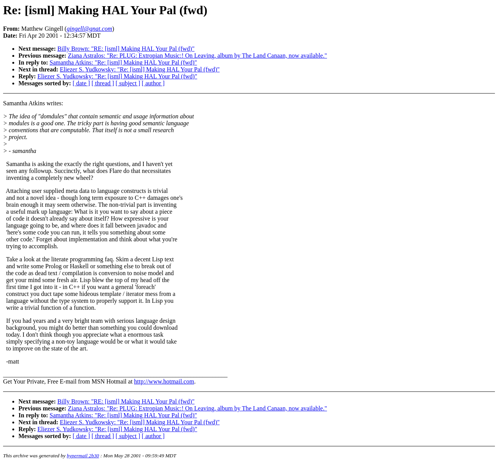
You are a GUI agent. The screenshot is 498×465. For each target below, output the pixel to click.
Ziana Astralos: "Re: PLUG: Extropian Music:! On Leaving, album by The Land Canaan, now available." (197, 55)
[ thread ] (102, 83)
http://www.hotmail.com (164, 381)
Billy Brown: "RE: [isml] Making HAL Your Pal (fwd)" (125, 48)
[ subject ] (128, 83)
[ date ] (81, 83)
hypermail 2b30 (83, 455)
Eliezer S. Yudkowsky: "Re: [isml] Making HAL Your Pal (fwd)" (140, 69)
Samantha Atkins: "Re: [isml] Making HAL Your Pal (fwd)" (123, 62)
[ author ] (153, 83)
